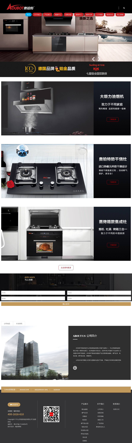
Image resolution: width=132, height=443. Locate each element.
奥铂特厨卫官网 (24, 389)
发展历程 (101, 413)
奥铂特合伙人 (100, 427)
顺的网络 (18, 426)
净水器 (84, 437)
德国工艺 (101, 420)
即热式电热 (84, 434)
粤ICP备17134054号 (21, 424)
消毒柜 (84, 416)
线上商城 (120, 14)
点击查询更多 (66, 268)
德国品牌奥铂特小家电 (41, 389)
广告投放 (101, 423)
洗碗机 (84, 441)
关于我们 (37, 14)
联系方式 (110, 14)
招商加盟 (68, 14)
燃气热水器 (84, 423)
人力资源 (99, 14)
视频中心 (58, 14)
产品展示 (48, 14)
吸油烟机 (85, 409)
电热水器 (85, 427)
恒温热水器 (84, 430)
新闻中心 (79, 14)
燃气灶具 (85, 413)
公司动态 (7, 323)
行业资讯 (19, 323)
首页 (28, 14)
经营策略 (101, 416)
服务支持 (89, 14)
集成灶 (84, 420)
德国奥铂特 (57, 389)
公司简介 (101, 409)
